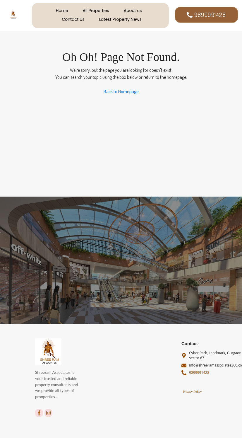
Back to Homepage (121, 91)
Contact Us (73, 19)
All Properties (96, 10)
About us (133, 10)
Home (62, 10)
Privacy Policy (192, 391)
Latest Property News (120, 19)
